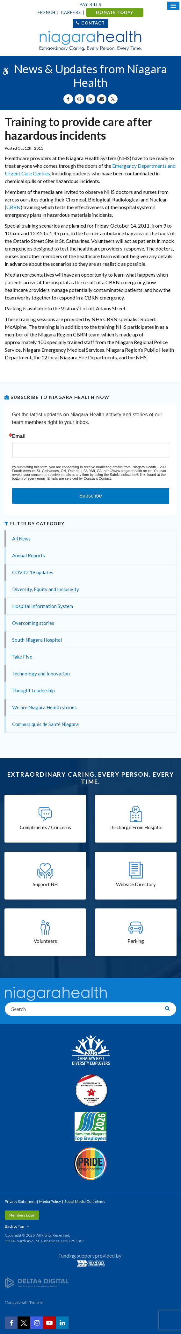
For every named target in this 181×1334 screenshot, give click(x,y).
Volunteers (45, 941)
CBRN (13, 207)
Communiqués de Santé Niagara (45, 724)
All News (21, 538)
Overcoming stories (33, 623)
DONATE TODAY (114, 12)
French (46, 12)
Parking (135, 941)
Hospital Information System (42, 606)
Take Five (22, 657)
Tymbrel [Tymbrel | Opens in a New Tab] (36, 1302)
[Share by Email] (101, 99)
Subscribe (90, 495)
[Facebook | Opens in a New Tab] (11, 1322)
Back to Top (14, 1226)
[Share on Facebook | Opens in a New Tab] (68, 99)
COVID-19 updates (32, 572)
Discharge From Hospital (136, 827)
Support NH (45, 884)
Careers (71, 12)
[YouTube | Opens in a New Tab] (49, 1322)
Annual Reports (28, 555)
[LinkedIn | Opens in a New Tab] (62, 1322)
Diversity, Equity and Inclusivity (45, 589)
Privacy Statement (20, 1201)
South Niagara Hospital (37, 640)
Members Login (22, 1215)
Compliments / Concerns (45, 827)
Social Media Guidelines (84, 1201)
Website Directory (136, 884)
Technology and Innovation (41, 673)
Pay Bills (90, 4)
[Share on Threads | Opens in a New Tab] (79, 99)
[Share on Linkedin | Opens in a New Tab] (90, 99)
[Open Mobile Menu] (173, 6)
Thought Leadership (33, 690)
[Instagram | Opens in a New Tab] (36, 1322)
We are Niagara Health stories (44, 707)
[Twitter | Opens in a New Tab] (24, 1322)
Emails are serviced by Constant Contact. (79, 478)
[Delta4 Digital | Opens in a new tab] (37, 1282)
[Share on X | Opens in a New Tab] (113, 99)
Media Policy (50, 1201)
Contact (93, 22)
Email (19, 436)
